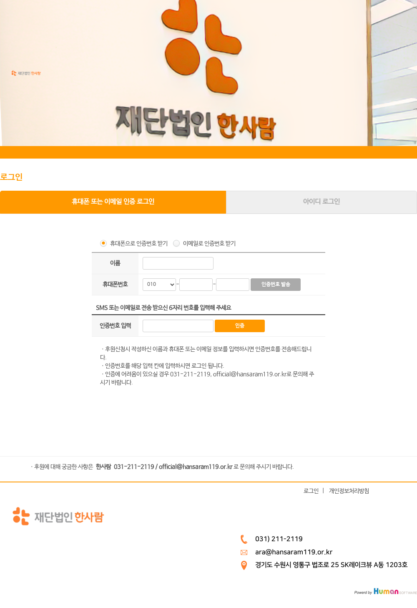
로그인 (311, 490)
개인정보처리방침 (349, 490)
